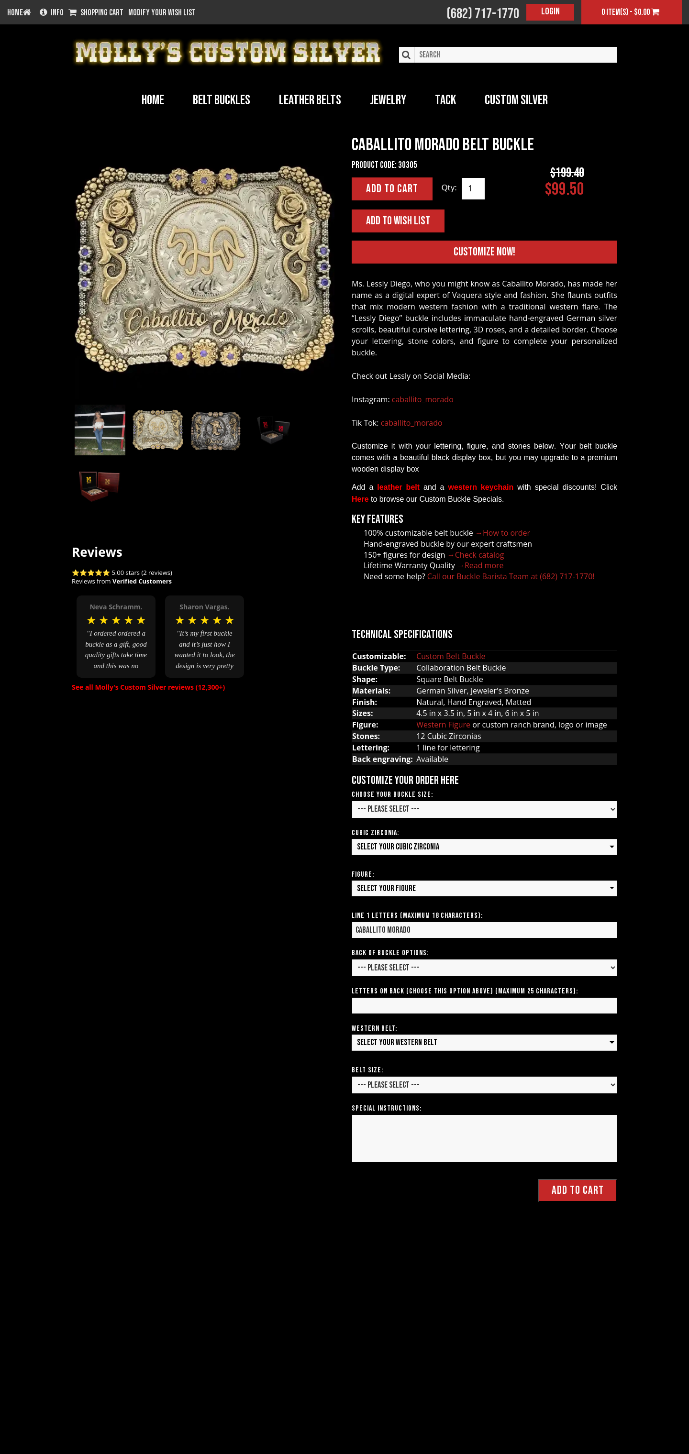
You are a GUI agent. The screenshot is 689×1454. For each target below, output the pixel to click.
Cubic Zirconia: (375, 832)
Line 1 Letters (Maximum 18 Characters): (417, 915)
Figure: (363, 874)
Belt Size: (367, 1070)
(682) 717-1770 (482, 13)
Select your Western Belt (397, 1042)
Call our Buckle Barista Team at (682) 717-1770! (511, 576)
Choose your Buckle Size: (392, 794)
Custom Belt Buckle (450, 656)
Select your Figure (386, 888)
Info (52, 13)
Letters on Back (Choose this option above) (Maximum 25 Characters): (465, 991)
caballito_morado (423, 399)
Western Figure (443, 724)
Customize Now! (484, 252)
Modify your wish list (162, 13)
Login (550, 11)
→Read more (480, 566)
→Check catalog (475, 555)
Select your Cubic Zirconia (398, 847)
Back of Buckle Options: (390, 953)
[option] (116, 630)
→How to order (502, 533)
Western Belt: (374, 1028)
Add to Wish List (398, 221)
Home (153, 100)
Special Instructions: (387, 1108)
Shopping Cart (95, 13)
